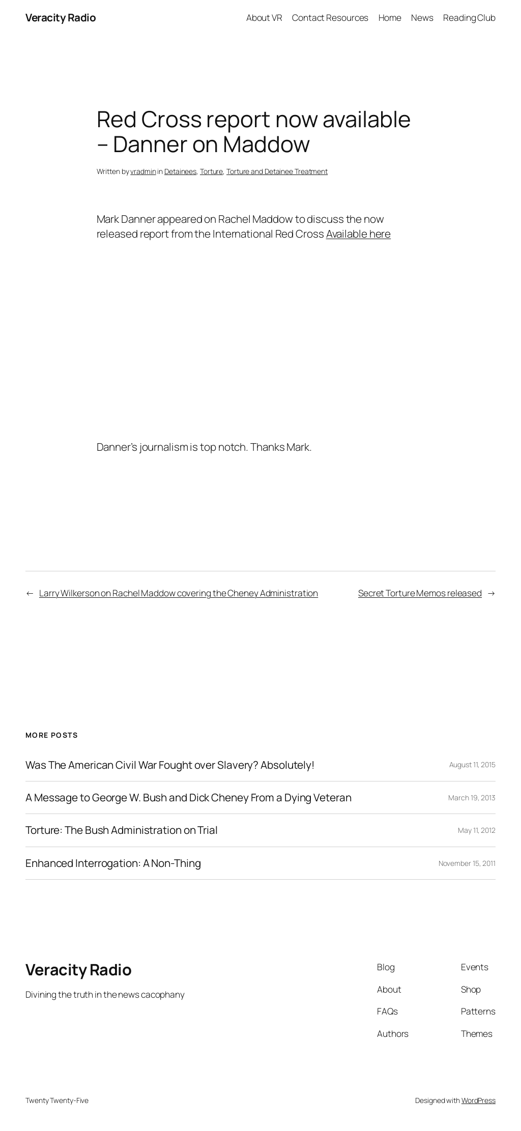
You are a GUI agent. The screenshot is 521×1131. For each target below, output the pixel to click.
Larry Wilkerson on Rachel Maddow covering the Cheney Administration (178, 593)
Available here (358, 233)
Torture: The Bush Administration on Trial (121, 830)
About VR (264, 17)
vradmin (143, 171)
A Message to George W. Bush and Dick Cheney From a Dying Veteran (188, 797)
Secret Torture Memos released (420, 593)
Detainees (180, 171)
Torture (211, 171)
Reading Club (469, 17)
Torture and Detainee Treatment (277, 171)
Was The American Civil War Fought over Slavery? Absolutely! (170, 765)
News (422, 17)
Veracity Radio (60, 17)
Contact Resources (330, 17)
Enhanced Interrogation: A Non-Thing (113, 863)
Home (390, 17)
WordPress (478, 1100)
